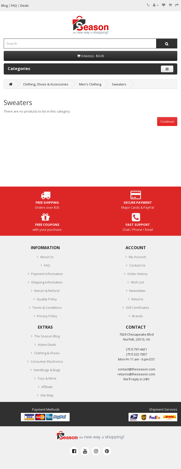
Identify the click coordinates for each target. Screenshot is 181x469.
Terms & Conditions (47, 307)
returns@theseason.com (136, 374)
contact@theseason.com (136, 369)
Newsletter (137, 290)
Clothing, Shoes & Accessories (45, 84)
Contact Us (137, 265)
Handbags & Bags (47, 370)
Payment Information (47, 274)
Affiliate (47, 387)
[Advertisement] (90, 160)
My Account (137, 257)
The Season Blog (47, 336)
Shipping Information (47, 282)
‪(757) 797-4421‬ (136, 349)
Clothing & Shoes (47, 353)
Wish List (137, 282)
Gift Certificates (137, 307)
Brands (137, 316)
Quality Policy (47, 299)
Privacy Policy (47, 316)
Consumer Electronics (47, 361)
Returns (137, 299)
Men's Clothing (90, 84)
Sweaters (119, 84)
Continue (167, 121)
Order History (137, 274)
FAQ (47, 265)
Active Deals (47, 344)
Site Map (46, 395)
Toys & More (47, 378)
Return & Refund (46, 290)
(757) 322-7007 (136, 354)
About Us (47, 257)
